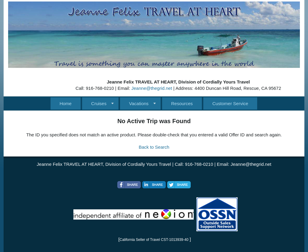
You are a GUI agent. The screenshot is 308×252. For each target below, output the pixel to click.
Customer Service (230, 103)
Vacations (139, 103)
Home (66, 103)
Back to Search (154, 147)
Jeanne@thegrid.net (151, 88)
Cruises (98, 103)
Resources (182, 103)
